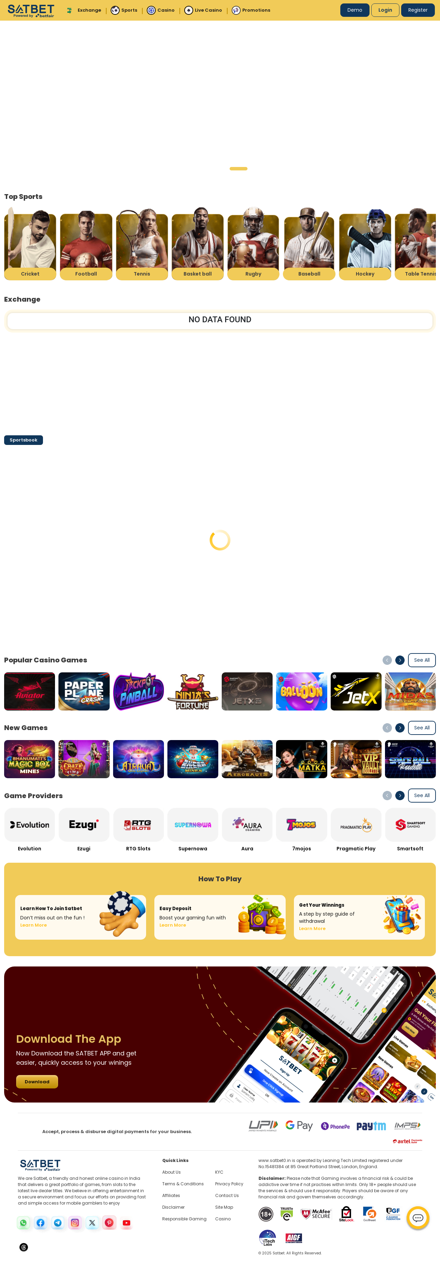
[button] (194, 168)
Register (418, 10)
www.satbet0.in (274, 1160)
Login (385, 10)
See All (422, 660)
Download (37, 1081)
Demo (355, 10)
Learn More (33, 925)
